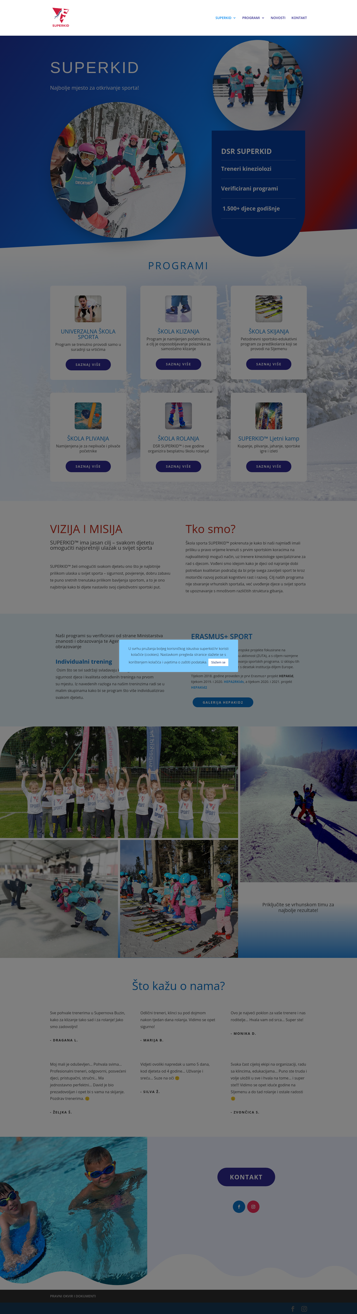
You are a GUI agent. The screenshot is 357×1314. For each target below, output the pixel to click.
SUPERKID (223, 18)
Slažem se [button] (218, 662)
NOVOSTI (278, 18)
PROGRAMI (251, 18)
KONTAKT (299, 18)
